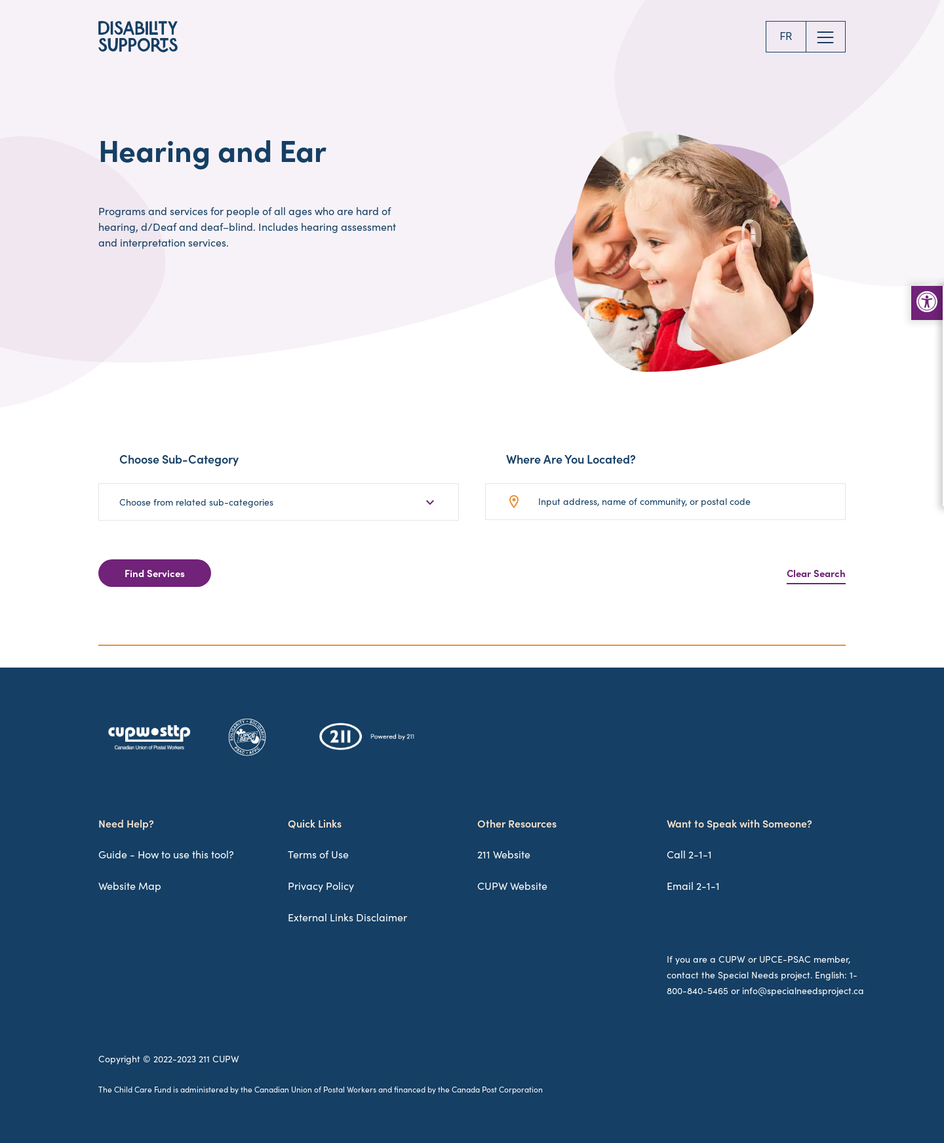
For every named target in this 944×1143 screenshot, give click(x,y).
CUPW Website (512, 885)
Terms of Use (318, 854)
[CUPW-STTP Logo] (149, 750)
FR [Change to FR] (785, 36)
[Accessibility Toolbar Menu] (927, 303)
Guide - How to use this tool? (166, 854)
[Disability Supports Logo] (138, 36)
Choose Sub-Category (179, 459)
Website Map (129, 885)
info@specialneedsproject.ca (803, 990)
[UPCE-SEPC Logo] (247, 756)
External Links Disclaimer (347, 917)
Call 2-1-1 (689, 854)
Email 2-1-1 (693, 885)
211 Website (503, 854)
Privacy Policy (321, 885)
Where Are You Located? (571, 459)
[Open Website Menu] (826, 36)
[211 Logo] (366, 750)
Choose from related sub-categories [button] (196, 502)
